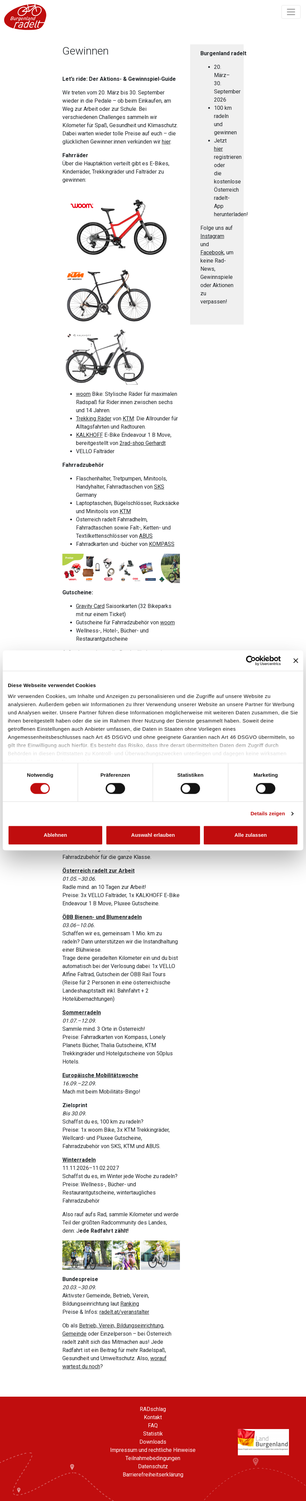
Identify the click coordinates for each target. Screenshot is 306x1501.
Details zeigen (267, 813)
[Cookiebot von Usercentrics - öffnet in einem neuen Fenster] (251, 660)
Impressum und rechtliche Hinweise (153, 1450)
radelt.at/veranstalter (124, 1312)
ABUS (146, 536)
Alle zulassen (250, 835)
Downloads (152, 1442)
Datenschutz (153, 1466)
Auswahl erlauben (153, 835)
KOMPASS (161, 544)
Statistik (153, 1433)
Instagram (212, 236)
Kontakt (153, 1417)
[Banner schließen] (295, 660)
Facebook (212, 252)
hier (166, 141)
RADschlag (153, 1409)
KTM (128, 418)
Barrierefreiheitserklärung (153, 1474)
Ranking (129, 1304)
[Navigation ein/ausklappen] (291, 12)
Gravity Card (90, 606)
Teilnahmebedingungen (152, 1458)
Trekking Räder (93, 418)
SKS (159, 487)
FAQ (153, 1425)
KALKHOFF (89, 435)
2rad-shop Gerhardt (143, 443)
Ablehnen (55, 835)
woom (83, 394)
